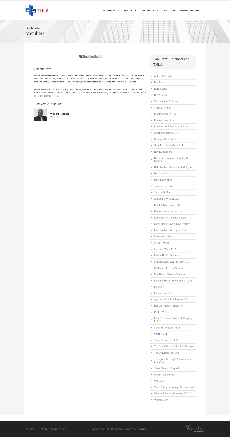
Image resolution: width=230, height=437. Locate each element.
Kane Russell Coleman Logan (170, 217)
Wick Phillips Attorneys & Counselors (174, 387)
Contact (30, 429)
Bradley (158, 82)
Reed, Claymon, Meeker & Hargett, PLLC (173, 320)
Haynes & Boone (163, 151)
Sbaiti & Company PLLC (167, 327)
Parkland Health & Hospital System (173, 280)
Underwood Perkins (164, 374)
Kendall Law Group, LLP (167, 205)
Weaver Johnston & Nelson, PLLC (172, 393)
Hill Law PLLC (162, 173)
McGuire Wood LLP (165, 249)
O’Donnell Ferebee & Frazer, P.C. (172, 268)
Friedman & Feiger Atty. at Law (171, 126)
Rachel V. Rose (162, 312)
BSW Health (160, 95)
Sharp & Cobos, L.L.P (166, 340)
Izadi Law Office (163, 179)
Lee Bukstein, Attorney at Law (170, 230)
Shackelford (160, 333)
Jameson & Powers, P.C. (167, 186)
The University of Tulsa (166, 352)
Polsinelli (159, 286)
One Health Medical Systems (169, 274)
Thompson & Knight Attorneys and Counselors (172, 360)
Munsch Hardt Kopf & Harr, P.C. (171, 261)
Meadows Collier (163, 236)
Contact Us (169, 10)
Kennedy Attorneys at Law (168, 211)
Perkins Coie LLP (163, 293)
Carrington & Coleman (166, 101)
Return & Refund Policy (53, 429)
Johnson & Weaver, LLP (167, 198)
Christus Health (162, 107)
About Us (130, 10)
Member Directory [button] (191, 10)
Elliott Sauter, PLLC (165, 113)
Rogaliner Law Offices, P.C (168, 305)
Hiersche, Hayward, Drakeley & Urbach (171, 159)
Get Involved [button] (111, 10)
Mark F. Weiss (161, 242)
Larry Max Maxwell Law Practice (172, 223)
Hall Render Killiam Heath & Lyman (173, 167)
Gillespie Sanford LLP (166, 139)
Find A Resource (150, 10)
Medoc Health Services (166, 255)
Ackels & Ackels (163, 76)
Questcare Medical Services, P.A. (171, 299)
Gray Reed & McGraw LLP (169, 145)
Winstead (159, 380)
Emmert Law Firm (164, 120)
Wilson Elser (161, 399)
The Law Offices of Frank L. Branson (174, 346)
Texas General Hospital (166, 368)
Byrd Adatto (160, 88)
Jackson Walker (162, 192)
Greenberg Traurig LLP (166, 132)
